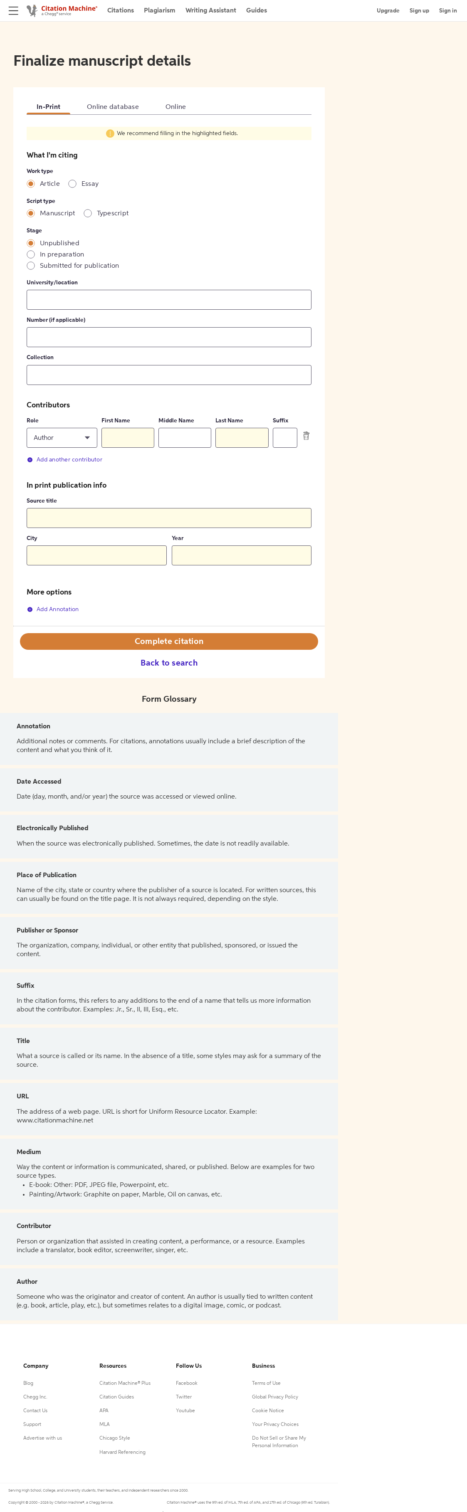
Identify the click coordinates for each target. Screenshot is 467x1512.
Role (33, 421)
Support (32, 1424)
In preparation (62, 255)
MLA (104, 1424)
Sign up (419, 11)
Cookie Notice (268, 1410)
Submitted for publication (79, 266)
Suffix (280, 421)
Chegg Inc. (35, 1397)
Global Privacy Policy (275, 1397)
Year (177, 538)
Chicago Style (114, 1438)
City (32, 538)
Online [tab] (176, 107)
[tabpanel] (169, 374)
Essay (90, 184)
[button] (62, 438)
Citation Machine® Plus (125, 1383)
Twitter (184, 1397)
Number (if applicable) (56, 320)
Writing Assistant (210, 10)
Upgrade (388, 11)
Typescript (113, 213)
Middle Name (176, 421)
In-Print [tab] (48, 107)
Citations (120, 10)
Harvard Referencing (122, 1452)
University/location (52, 283)
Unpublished (59, 243)
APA (104, 1410)
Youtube (185, 1410)
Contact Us (35, 1410)
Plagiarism (159, 10)
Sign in (448, 11)
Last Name (229, 421)
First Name (115, 421)
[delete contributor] (306, 435)
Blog (28, 1383)
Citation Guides (116, 1397)
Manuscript (57, 213)
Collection (40, 357)
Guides (256, 10)
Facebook (187, 1383)
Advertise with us (42, 1438)
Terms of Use (266, 1383)
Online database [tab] (113, 107)
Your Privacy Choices (275, 1424)
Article (50, 184)
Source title (42, 501)
